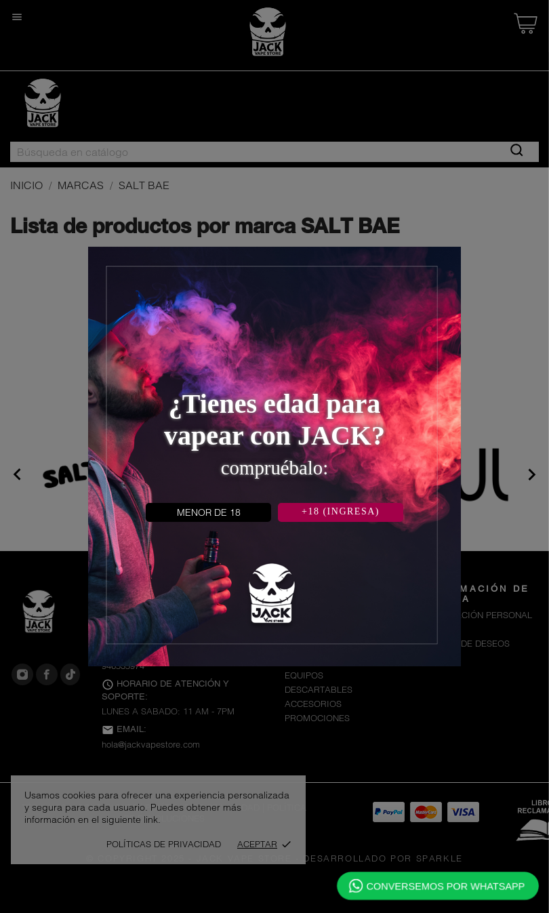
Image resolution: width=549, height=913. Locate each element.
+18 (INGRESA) (341, 511)
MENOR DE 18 (209, 512)
